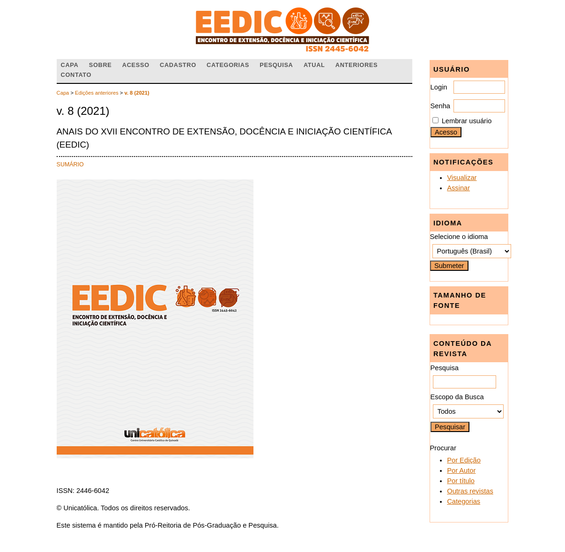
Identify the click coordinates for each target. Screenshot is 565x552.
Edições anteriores (97, 93)
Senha (440, 106)
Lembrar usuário (467, 121)
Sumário (70, 164)
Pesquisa (276, 64)
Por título (461, 481)
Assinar (458, 188)
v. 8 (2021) (137, 93)
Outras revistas (470, 491)
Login (439, 87)
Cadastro (178, 64)
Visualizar (461, 177)
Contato (76, 74)
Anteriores (356, 64)
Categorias (463, 501)
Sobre (100, 64)
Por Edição (464, 460)
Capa (70, 64)
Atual (314, 64)
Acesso (135, 64)
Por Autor (461, 470)
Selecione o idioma (459, 236)
